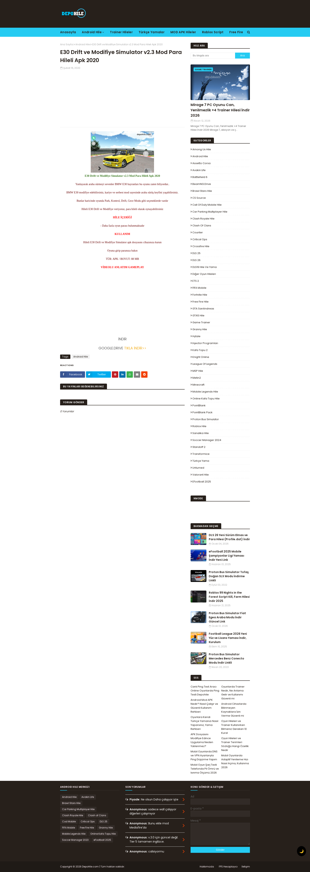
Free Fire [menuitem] (236, 32)
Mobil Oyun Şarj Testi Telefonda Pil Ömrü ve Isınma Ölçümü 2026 (205, 769)
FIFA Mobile (199, 288)
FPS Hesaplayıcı (228, 866)
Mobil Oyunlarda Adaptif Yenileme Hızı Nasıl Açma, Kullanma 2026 (235, 761)
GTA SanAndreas (203, 308)
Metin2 (196, 378)
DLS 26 (196, 260)
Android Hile (82, 44)
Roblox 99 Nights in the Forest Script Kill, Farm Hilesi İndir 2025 (229, 597)
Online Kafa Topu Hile (206, 398)
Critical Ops (199, 239)
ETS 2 (195, 281)
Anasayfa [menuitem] (68, 32)
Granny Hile (199, 329)
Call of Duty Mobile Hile (207, 205)
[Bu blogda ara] (213, 56)
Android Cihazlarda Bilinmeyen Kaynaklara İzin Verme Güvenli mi (233, 710)
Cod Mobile (69, 821)
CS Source (199, 198)
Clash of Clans (201, 225)
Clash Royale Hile (203, 218)
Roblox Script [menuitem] (213, 32)
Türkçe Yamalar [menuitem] (151, 32)
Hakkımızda (207, 866)
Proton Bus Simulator (205, 419)
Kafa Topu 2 (200, 350)
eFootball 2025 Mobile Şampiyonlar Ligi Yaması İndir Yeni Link (226, 555)
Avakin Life (199, 170)
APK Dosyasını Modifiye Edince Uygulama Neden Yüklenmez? (202, 740)
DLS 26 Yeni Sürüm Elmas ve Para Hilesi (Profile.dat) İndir (229, 537)
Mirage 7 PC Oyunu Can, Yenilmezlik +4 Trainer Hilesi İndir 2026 (220, 110)
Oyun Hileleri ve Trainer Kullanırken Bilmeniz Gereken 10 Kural (234, 727)
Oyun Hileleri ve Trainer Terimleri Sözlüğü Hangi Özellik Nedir (235, 744)
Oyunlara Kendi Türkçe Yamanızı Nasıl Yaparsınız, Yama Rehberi (204, 723)
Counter (197, 232)
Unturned (198, 468)
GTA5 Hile (198, 315)
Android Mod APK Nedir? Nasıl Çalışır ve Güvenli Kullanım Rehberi (204, 706)
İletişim (246, 866)
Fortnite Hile (199, 295)
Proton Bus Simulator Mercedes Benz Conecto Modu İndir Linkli (226, 658)
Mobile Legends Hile (205, 391)
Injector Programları (205, 343)
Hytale (196, 336)
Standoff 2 (198, 447)
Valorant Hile (200, 475)
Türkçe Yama (200, 461)
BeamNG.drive (201, 184)
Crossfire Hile (200, 246)
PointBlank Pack (202, 412)
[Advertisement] (122, 97)
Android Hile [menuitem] (92, 32)
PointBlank (199, 405)
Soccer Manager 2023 (75, 840)
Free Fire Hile (200, 302)
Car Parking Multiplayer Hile (209, 212)
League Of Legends (204, 364)
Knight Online (200, 357)
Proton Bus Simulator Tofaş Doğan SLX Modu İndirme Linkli (229, 576)
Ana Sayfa (66, 44)
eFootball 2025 (201, 481)
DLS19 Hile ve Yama (204, 267)
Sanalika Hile (200, 433)
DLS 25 (196, 253)
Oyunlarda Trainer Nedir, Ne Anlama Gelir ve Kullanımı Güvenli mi (233, 692)
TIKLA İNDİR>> (135, 348)
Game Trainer (201, 322)
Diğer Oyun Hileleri (204, 274)
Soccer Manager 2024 (206, 440)
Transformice (201, 454)
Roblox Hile (199, 426)
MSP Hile (197, 371)
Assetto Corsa (201, 163)
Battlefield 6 (199, 177)
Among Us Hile (201, 149)
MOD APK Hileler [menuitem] (183, 32)
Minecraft (198, 385)
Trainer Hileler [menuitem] (121, 32)
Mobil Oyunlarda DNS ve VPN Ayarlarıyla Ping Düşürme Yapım (204, 755)
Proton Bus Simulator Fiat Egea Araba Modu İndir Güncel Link (227, 617)
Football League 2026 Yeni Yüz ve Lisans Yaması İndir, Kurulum (228, 638)
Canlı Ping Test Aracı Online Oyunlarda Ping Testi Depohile (205, 690)
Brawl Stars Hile (202, 191)
